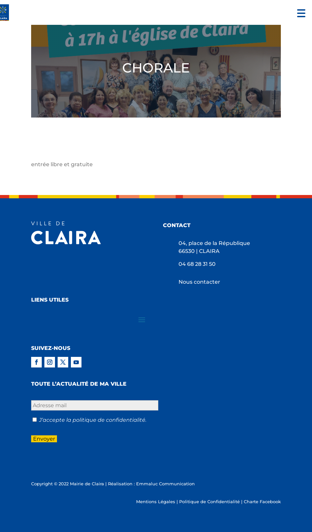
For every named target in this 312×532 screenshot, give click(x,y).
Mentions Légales (155, 501)
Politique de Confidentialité (209, 501)
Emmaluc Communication (165, 483)
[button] (299, 12)
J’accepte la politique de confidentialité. (92, 420)
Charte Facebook (262, 501)
